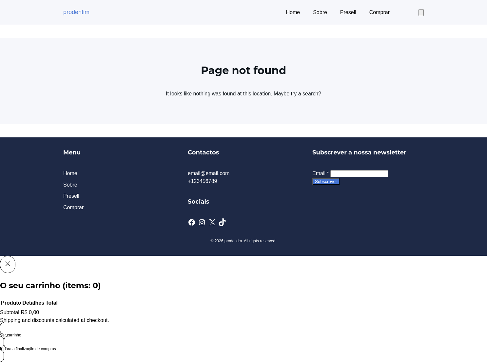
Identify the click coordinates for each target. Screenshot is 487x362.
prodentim (76, 12)
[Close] (7, 264)
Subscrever (326, 181)
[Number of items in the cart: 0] (421, 12)
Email (320, 173)
